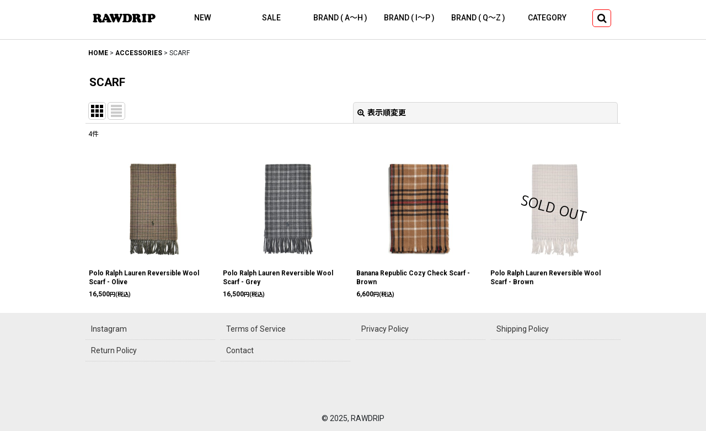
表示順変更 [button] (381, 112)
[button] (601, 18)
